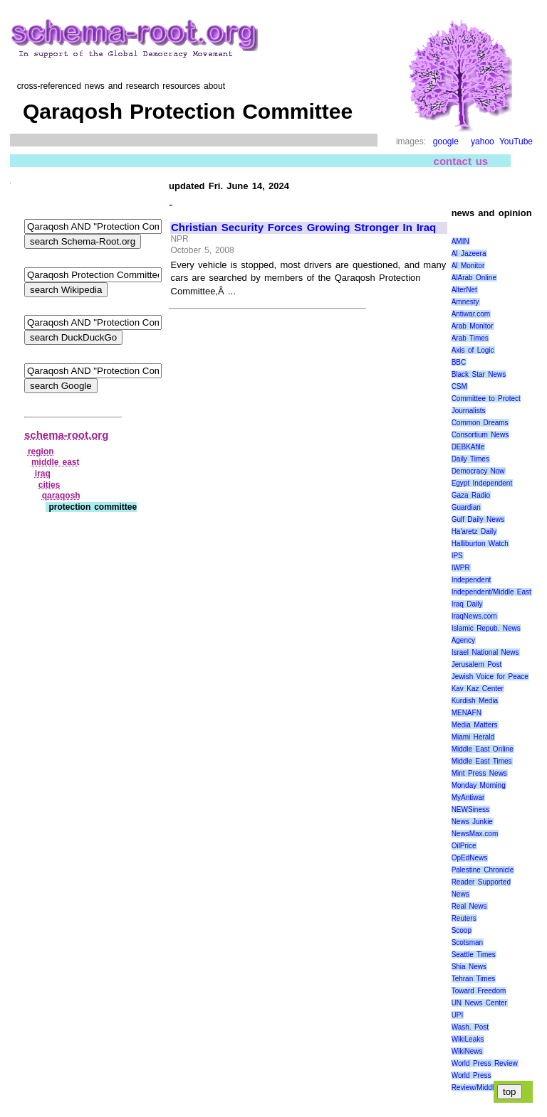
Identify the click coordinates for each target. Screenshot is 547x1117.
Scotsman (467, 942)
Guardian (466, 507)
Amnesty (465, 302)
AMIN (460, 241)
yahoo (482, 141)
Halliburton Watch (480, 543)
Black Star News (479, 374)
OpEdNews (470, 858)
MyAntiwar (468, 797)
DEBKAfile (468, 447)
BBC (459, 362)
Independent (471, 580)
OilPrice (464, 846)
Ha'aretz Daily (474, 531)
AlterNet (464, 290)
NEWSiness (470, 809)
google (446, 141)
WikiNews (467, 1051)
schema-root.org (66, 435)
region (41, 451)
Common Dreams (480, 423)
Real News (469, 906)
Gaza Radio (471, 495)
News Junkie (472, 821)
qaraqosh (61, 496)
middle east (55, 462)
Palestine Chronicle (483, 870)
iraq (43, 474)
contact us (461, 161)
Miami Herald (473, 737)
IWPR (461, 568)
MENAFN (466, 713)
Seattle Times (474, 954)
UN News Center (479, 1003)
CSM (459, 386)
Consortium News (480, 435)
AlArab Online (474, 278)
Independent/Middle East (491, 592)
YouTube (516, 141)
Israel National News (485, 652)
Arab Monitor (473, 326)
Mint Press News (479, 773)
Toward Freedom (479, 991)
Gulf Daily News (478, 519)
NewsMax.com (475, 834)
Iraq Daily (467, 604)
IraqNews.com (474, 616)
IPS (457, 556)
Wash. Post (470, 1027)
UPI (458, 1015)
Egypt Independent (482, 483)
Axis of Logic (473, 350)
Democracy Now (478, 471)
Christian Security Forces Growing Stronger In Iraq (303, 227)
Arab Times (470, 338)
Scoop (462, 930)
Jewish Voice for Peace (490, 676)
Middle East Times (482, 761)
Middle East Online (483, 749)
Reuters (464, 918)
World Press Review (485, 1063)
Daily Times (470, 459)
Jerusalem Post (477, 664)
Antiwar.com (471, 314)
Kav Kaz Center (478, 689)
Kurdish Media (475, 701)
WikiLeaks (468, 1039)
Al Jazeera (469, 253)
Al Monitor (468, 265)
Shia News (469, 967)
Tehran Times (474, 979)
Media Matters (475, 725)
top (509, 1091)
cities (49, 485)
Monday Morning (479, 785)
